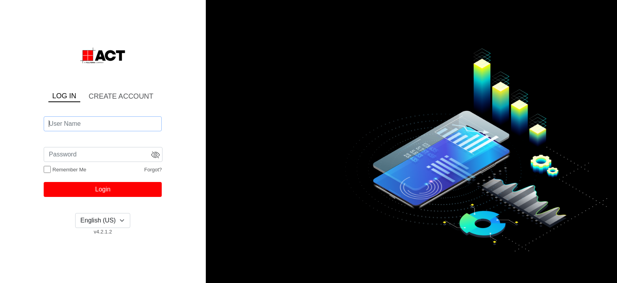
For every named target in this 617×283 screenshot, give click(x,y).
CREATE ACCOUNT (121, 96)
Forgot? (153, 170)
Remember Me (69, 170)
